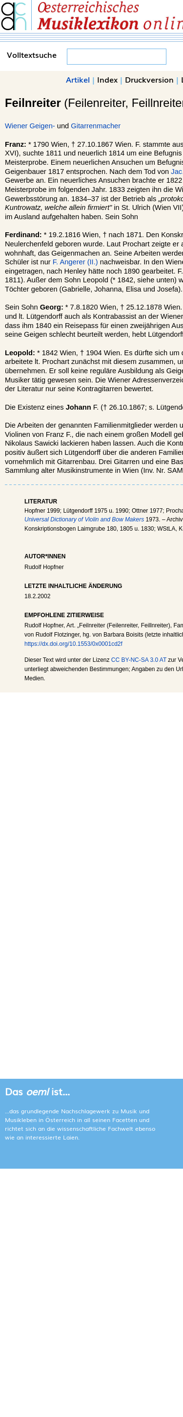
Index (107, 79)
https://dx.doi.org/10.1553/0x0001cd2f (73, 643)
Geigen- (42, 126)
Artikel (78, 79)
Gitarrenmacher (96, 126)
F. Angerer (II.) (75, 262)
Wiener (16, 126)
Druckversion (149, 79)
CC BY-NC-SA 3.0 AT (138, 660)
